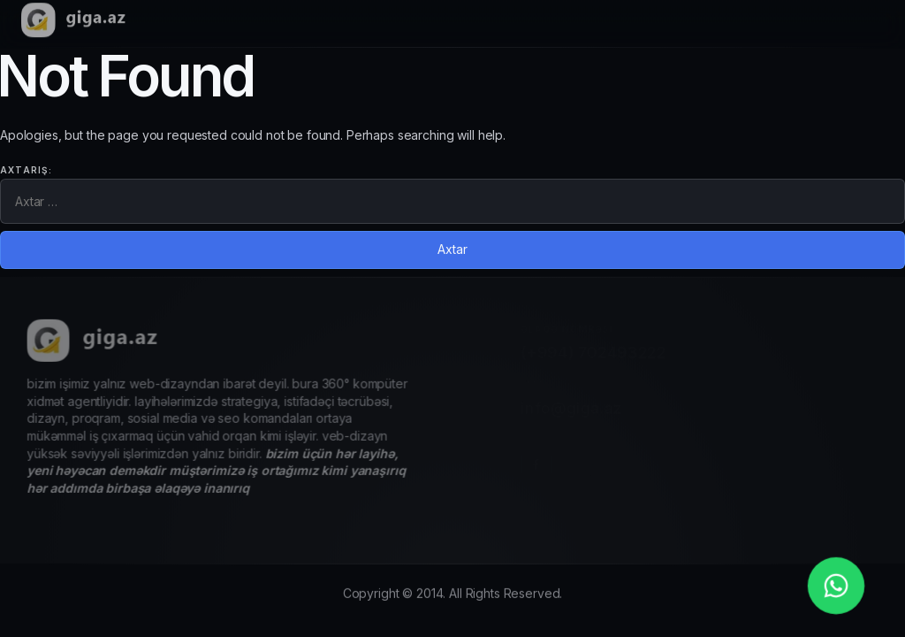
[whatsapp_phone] (836, 585)
